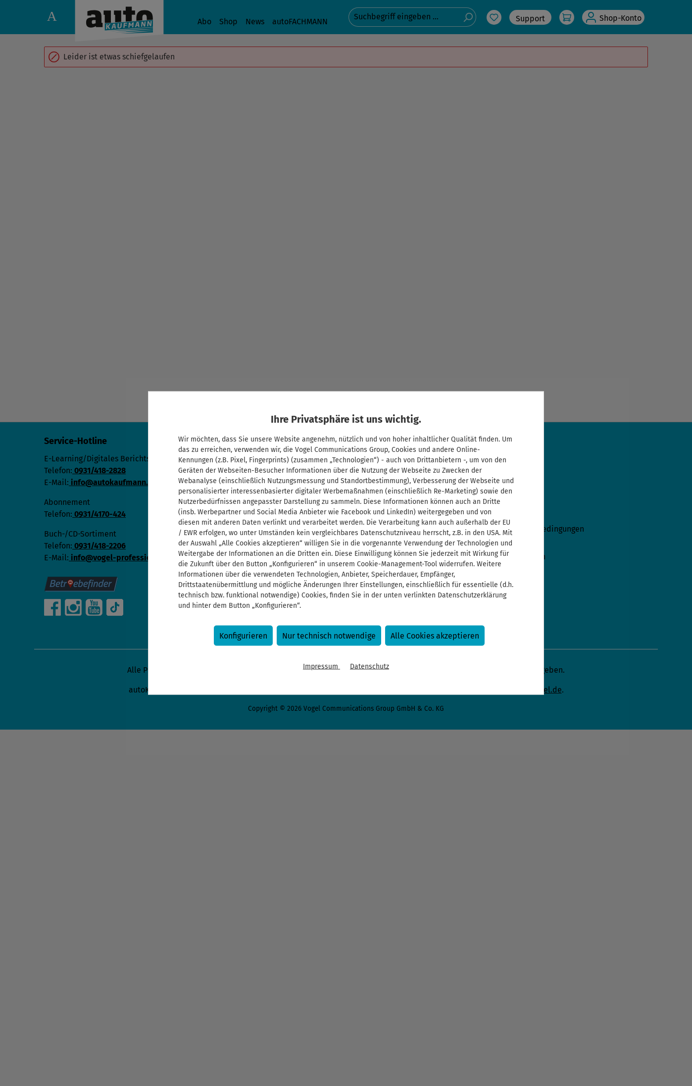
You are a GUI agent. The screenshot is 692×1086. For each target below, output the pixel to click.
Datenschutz (369, 666)
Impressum (321, 666)
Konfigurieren (243, 636)
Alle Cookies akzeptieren (435, 636)
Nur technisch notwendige (329, 636)
